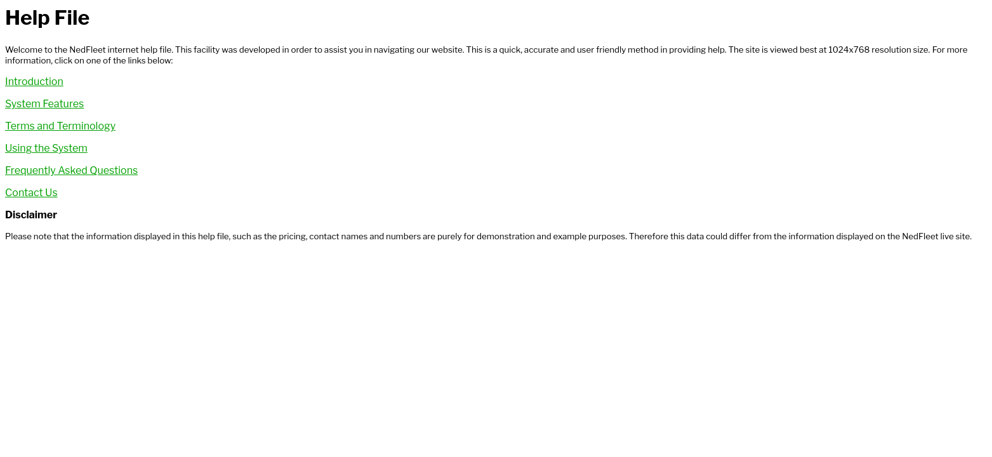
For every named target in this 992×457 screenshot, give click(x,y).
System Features (44, 104)
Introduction (34, 82)
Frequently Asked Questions (71, 170)
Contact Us (31, 193)
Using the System (46, 148)
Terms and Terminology (60, 126)
